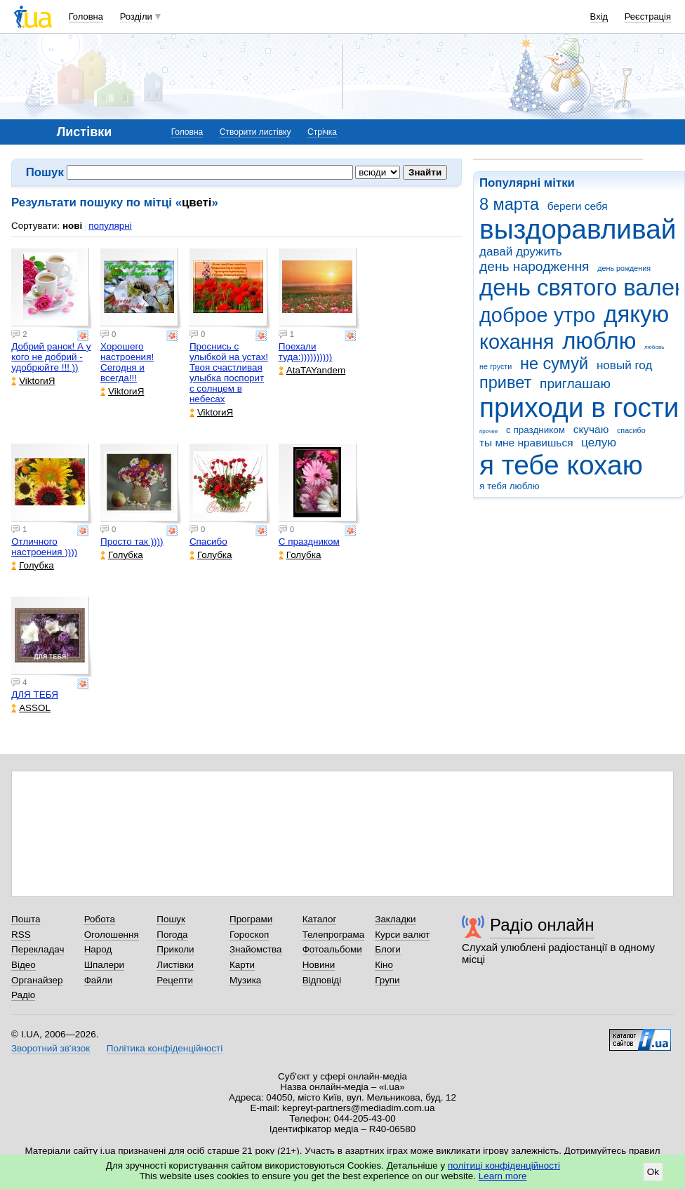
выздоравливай (577, 229)
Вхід (599, 16)
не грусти (495, 366)
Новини (318, 964)
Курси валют (402, 934)
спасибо (631, 430)
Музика (245, 980)
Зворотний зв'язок (50, 1048)
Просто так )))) (132, 541)
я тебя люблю (509, 486)
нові (72, 225)
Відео (23, 964)
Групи (387, 980)
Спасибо (208, 541)
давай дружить (520, 251)
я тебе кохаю (561, 465)
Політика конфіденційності (164, 1048)
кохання (516, 342)
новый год (624, 365)
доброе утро (537, 315)
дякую (636, 314)
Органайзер (36, 980)
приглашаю (575, 383)
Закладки (395, 919)
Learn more (503, 1176)
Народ (98, 949)
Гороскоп (249, 934)
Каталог (319, 919)
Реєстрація (648, 16)
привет (505, 382)
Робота (99, 919)
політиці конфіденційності (504, 1165)
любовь (654, 347)
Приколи (175, 949)
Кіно (384, 964)
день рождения (624, 268)
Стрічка (322, 132)
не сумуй (554, 363)
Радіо (23, 995)
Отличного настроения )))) (44, 546)
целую (598, 442)
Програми (251, 919)
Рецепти (175, 980)
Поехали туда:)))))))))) (305, 351)
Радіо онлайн (542, 924)
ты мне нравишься (526, 443)
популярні (109, 225)
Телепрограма (333, 934)
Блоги (388, 949)
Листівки (175, 964)
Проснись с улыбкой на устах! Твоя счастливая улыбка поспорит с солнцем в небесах (228, 372)
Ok (653, 1172)
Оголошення (111, 934)
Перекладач (37, 949)
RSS (21, 934)
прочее (488, 431)
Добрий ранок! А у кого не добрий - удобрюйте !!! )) (51, 357)
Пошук (171, 919)
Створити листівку (255, 132)
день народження (534, 266)
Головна (86, 16)
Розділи (136, 16)
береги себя (577, 206)
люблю (599, 341)
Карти (242, 964)
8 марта (509, 204)
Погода (172, 934)
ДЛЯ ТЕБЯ (34, 694)
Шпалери (104, 964)
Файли (98, 980)
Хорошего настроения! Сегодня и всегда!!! (127, 362)
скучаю (591, 429)
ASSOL (31, 708)
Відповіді (322, 980)
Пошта (25, 919)
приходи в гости (579, 407)
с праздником (535, 430)
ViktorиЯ (33, 381)
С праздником (309, 541)
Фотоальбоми (332, 949)
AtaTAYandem (312, 370)
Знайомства (256, 949)
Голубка (32, 565)
